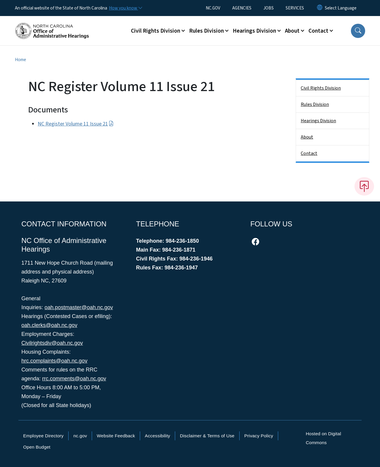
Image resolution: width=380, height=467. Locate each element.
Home (20, 59)
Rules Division (315, 104)
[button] (358, 31)
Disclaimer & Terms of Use (207, 435)
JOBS (268, 8)
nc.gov (80, 435)
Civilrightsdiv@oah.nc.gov (52, 343)
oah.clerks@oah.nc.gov (49, 325)
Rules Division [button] (206, 31)
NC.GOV (213, 8)
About (307, 137)
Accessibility (157, 435)
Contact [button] (318, 31)
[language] (341, 8)
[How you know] (125, 8)
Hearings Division (318, 120)
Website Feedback (116, 435)
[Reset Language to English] (319, 8)
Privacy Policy (258, 435)
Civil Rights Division (321, 88)
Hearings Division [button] (254, 31)
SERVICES (295, 8)
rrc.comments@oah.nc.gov (74, 379)
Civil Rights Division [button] (155, 31)
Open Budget (36, 446)
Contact (309, 153)
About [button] (292, 31)
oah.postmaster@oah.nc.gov (79, 307)
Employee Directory (43, 435)
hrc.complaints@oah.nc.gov (54, 361)
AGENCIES (241, 8)
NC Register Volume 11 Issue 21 (76, 124)
